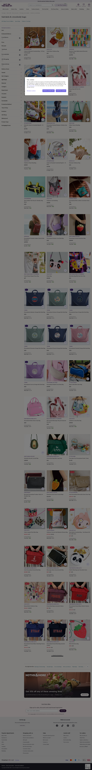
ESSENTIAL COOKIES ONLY (48, 90)
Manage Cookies (31, 90)
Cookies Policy (32, 85)
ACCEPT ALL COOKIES (60, 90)
